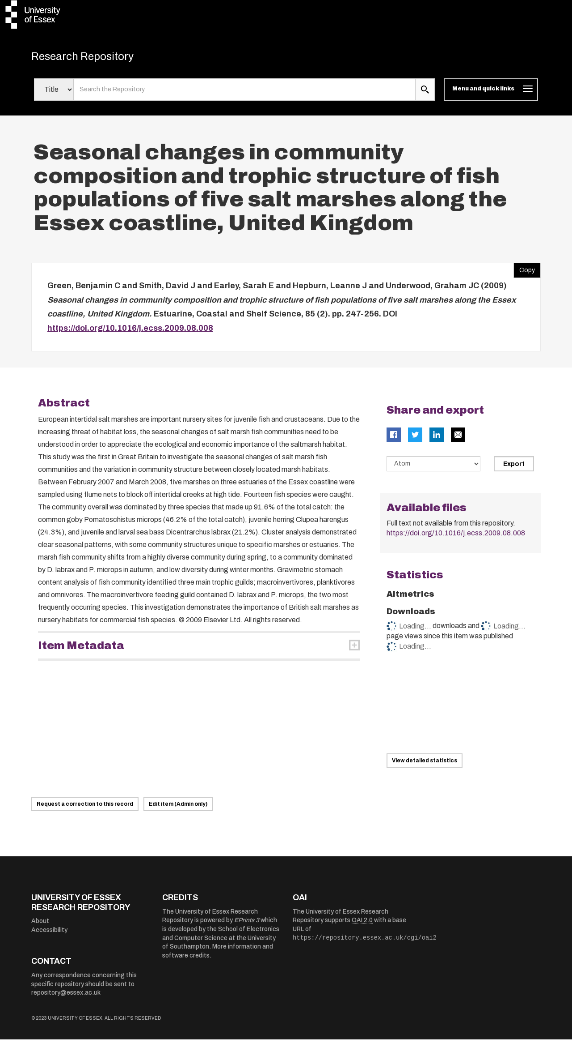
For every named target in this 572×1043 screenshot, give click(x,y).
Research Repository (94, 58)
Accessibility (49, 933)
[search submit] (425, 93)
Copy (524, 271)
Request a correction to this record (85, 807)
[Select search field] (54, 93)
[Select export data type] (433, 467)
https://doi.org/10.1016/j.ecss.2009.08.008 (130, 331)
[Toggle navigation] (491, 93)
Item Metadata (81, 649)
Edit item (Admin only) (178, 807)
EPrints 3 (246, 923)
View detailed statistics (424, 764)
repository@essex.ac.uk (66, 996)
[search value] (245, 93)
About (40, 924)
